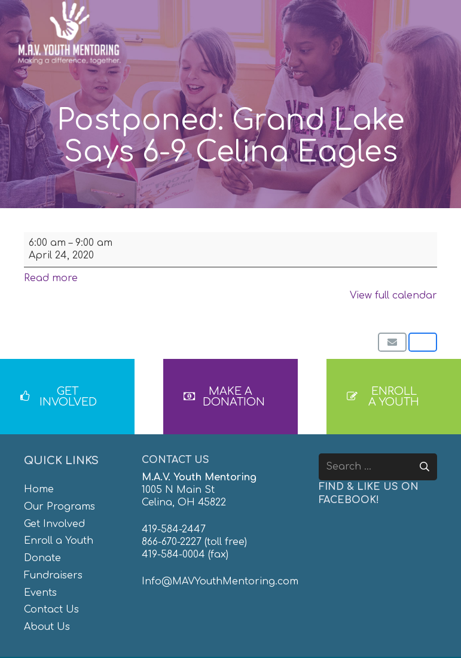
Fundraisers (53, 575)
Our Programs (59, 506)
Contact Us (51, 609)
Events (40, 592)
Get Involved (54, 524)
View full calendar (393, 295)
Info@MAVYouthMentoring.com (220, 581)
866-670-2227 (172, 542)
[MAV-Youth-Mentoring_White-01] (69, 33)
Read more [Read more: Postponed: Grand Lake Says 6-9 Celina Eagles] (51, 278)
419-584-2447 (174, 529)
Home (39, 489)
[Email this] (392, 342)
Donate (42, 558)
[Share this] (422, 342)
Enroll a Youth (58, 540)
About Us (47, 627)
